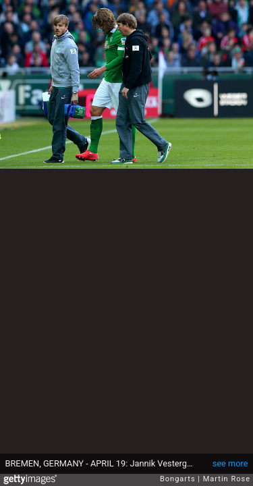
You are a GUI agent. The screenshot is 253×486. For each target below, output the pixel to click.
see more (230, 463)
